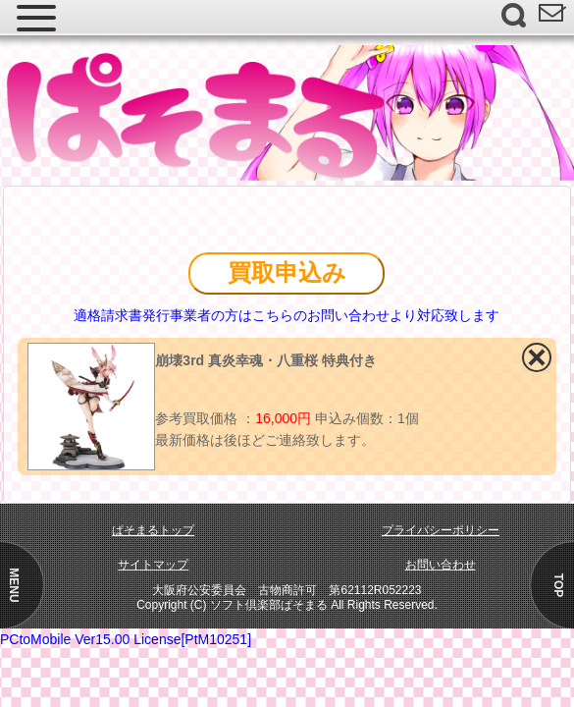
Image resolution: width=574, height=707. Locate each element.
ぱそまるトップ (153, 530)
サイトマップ (153, 564)
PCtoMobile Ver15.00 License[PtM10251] (125, 639)
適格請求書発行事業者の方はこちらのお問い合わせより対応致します (286, 315)
